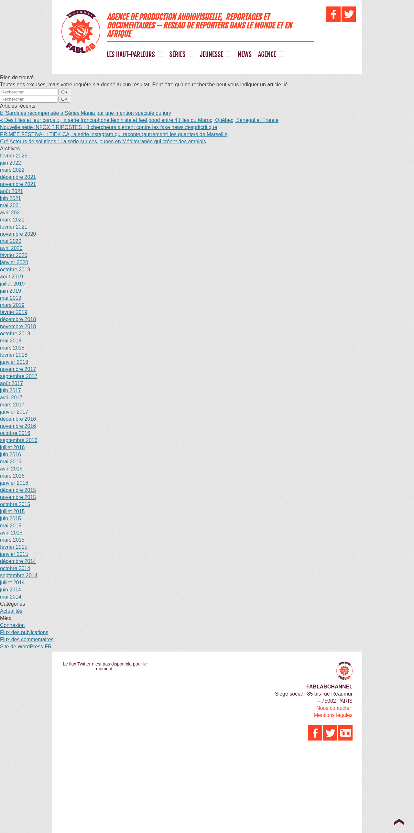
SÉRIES (177, 54)
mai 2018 (10, 340)
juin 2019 (10, 291)
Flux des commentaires (26, 639)
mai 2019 (10, 298)
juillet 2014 (12, 582)
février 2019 (13, 312)
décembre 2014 (18, 561)
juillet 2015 (12, 511)
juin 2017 (10, 390)
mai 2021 (10, 205)
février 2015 (13, 547)
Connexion (12, 625)
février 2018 (13, 355)
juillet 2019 (12, 284)
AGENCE (267, 54)
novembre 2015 (18, 497)
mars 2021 (12, 219)
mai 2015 (10, 525)
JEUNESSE (211, 54)
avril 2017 (11, 397)
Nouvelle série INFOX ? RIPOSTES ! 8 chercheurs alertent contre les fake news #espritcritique (108, 127)
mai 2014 (10, 597)
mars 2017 (12, 404)
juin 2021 (10, 198)
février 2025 (13, 155)
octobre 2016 (15, 433)
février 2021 (13, 227)
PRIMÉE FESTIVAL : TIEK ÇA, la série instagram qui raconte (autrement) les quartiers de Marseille (113, 134)
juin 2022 (10, 163)
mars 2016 (12, 476)
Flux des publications (24, 632)
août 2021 (11, 191)
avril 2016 (11, 468)
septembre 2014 (19, 575)
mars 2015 (12, 540)
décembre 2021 (18, 177)
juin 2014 (10, 589)
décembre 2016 (18, 419)
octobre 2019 (15, 269)
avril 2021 (11, 212)
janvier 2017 (14, 412)
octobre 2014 (15, 568)
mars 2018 (12, 348)
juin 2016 (10, 454)
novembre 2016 (18, 426)
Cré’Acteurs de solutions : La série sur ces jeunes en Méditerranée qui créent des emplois (103, 141)
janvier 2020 (14, 262)
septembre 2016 (19, 440)
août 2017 (11, 383)
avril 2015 (11, 533)
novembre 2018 (18, 326)
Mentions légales (333, 715)
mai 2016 (10, 461)
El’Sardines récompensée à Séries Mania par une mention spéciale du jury (85, 113)
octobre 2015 (15, 504)
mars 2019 (12, 305)
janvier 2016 (14, 483)
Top (399, 822)
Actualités (11, 611)
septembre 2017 (19, 376)
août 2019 (11, 276)
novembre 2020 (18, 234)
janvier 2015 (14, 554)
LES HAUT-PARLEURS (131, 54)
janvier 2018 (14, 362)
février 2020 (13, 255)
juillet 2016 (12, 447)
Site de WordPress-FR (26, 646)
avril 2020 (11, 248)
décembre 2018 (18, 319)
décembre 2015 (18, 490)
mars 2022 (12, 170)
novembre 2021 (18, 184)
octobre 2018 (15, 333)
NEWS (245, 54)
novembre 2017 (18, 369)
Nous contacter (333, 708)
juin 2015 (10, 518)
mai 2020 (10, 241)
